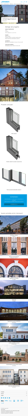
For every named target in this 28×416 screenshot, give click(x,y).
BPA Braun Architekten (9, 42)
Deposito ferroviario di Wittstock (14, 321)
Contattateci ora (13, 204)
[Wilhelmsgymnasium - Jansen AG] (14, 50)
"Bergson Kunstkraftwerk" (14, 256)
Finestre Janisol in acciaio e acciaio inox (13, 37)
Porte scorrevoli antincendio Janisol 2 (12, 38)
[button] (14, 392)
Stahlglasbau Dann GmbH (10, 45)
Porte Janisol (7, 36)
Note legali (3, 409)
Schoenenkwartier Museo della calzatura (14, 364)
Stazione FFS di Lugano (14, 278)
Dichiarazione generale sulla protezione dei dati (10, 410)
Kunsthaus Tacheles (14, 235)
